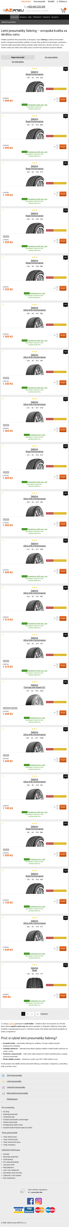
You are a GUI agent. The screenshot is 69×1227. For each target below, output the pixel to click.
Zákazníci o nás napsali (12, 1175)
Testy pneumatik (39, 1)
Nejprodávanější (18, 57)
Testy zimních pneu (10, 1139)
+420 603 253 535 (36, 6)
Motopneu (19, 17)
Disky (28, 17)
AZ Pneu (11, 1023)
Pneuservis (50, 17)
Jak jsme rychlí (8, 1165)
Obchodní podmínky (10, 1156)
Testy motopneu (9, 1145)
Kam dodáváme (9, 1178)
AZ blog (6, 1111)
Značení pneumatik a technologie (15, 1119)
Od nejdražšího (18, 62)
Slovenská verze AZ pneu (12, 1172)
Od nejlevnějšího (51, 57)
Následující (44, 1014)
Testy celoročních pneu (11, 1142)
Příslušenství (38, 17)
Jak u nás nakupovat (11, 1170)
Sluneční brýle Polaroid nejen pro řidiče (17, 1127)
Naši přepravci (8, 1167)
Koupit (63, 100)
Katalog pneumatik (10, 1114)
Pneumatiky (9, 17)
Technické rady (8, 1117)
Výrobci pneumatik (10, 1122)
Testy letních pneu (10, 1137)
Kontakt (51, 1)
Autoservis (60, 17)
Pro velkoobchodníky (11, 1162)
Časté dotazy (8, 1159)
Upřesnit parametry (9, 22)
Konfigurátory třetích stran (13, 1125)
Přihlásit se (61, 1)
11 (38, 1014)
